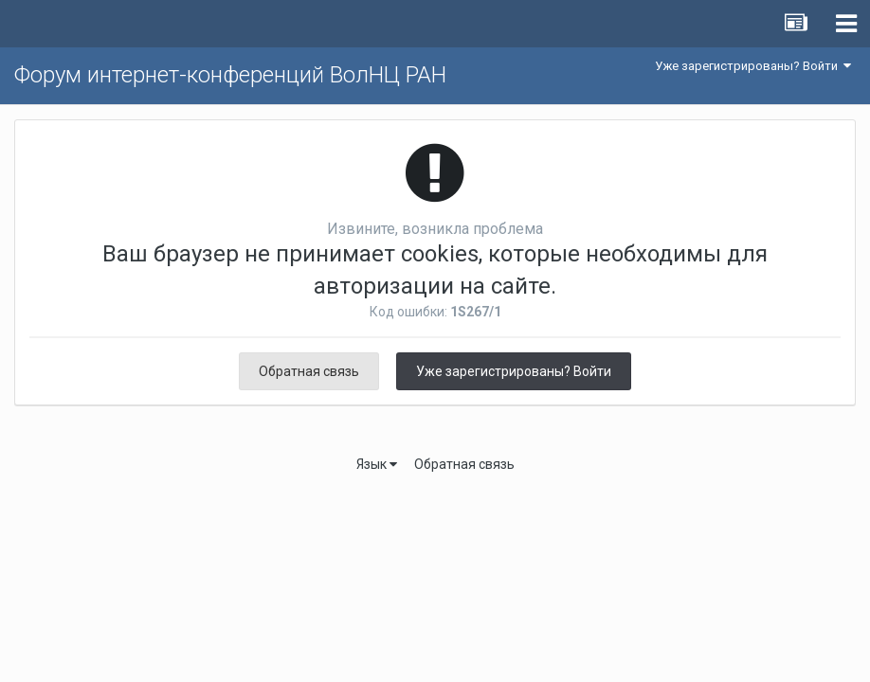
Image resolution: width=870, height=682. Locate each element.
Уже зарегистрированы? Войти (753, 66)
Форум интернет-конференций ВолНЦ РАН (230, 75)
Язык (376, 464)
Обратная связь (309, 371)
